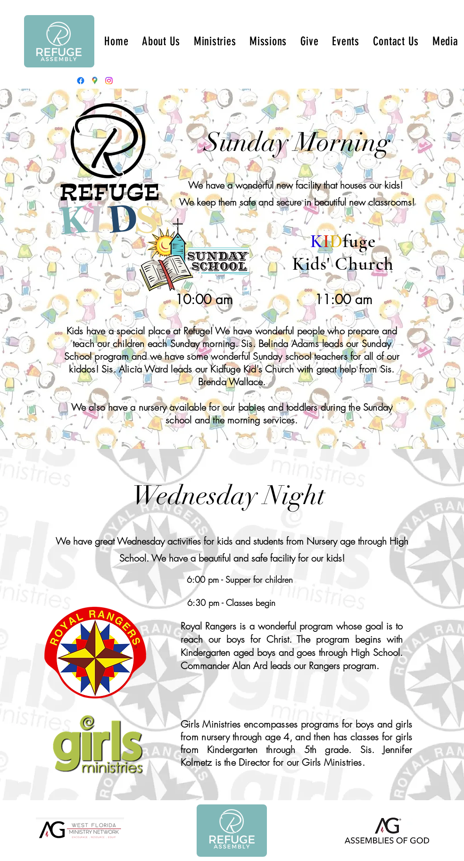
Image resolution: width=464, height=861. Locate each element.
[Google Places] (94, 80)
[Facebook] (80, 80)
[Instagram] (109, 80)
